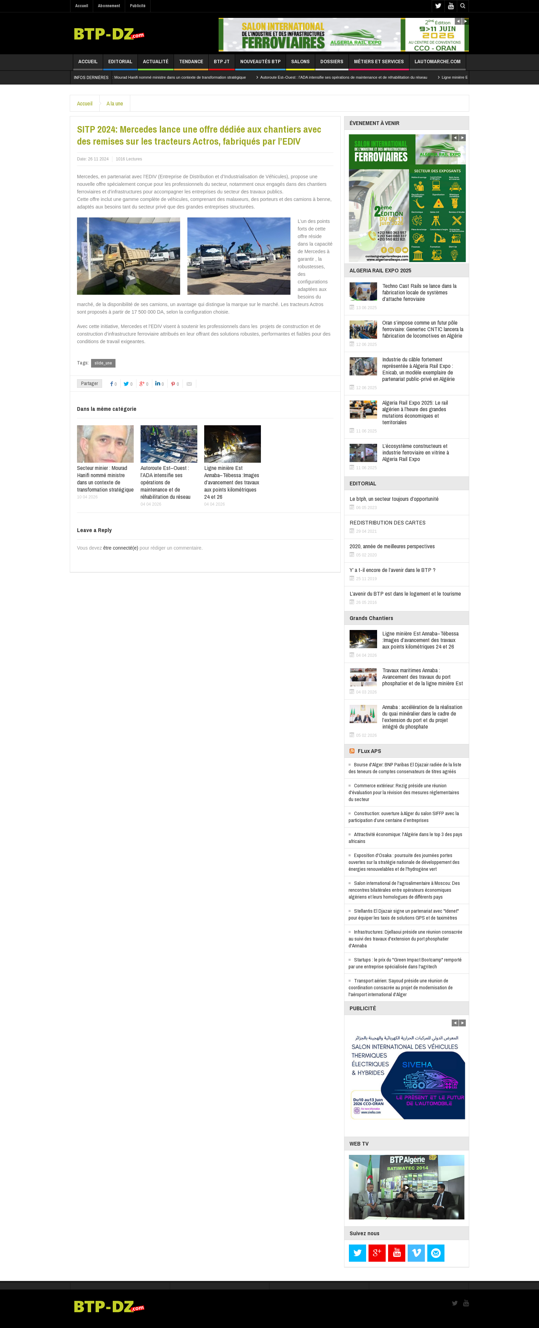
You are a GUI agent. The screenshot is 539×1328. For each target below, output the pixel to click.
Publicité (137, 6)
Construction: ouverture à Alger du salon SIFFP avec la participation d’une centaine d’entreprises (404, 817)
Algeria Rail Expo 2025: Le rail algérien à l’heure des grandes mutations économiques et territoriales (415, 412)
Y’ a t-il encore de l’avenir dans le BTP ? (393, 569)
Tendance (191, 64)
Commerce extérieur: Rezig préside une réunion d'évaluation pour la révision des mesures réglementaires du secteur (404, 792)
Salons (300, 64)
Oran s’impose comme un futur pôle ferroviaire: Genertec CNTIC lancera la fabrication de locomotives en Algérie (422, 329)
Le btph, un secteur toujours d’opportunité (394, 498)
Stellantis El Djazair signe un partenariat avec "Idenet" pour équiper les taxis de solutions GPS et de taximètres (404, 914)
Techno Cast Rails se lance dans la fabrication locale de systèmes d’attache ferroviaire (419, 292)
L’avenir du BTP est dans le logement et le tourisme (405, 593)
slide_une (103, 363)
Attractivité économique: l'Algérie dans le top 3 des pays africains (405, 838)
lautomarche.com (437, 64)
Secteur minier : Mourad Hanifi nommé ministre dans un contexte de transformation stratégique (177, 77)
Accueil (81, 6)
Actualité (156, 64)
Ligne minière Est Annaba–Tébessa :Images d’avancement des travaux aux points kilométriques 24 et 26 (231, 482)
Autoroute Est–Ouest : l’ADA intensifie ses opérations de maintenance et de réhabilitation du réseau (354, 77)
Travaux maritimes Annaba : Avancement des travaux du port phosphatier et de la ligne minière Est (422, 676)
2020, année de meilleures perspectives (392, 546)
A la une (115, 103)
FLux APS (369, 751)
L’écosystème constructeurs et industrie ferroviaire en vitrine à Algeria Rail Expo (415, 452)
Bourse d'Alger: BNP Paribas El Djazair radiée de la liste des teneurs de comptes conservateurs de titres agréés (405, 768)
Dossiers (332, 64)
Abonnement (109, 6)
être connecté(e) (120, 548)
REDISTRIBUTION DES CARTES (388, 522)
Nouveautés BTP (260, 64)
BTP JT (222, 64)
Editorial (120, 64)
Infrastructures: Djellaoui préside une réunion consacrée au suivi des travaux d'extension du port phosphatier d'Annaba (405, 938)
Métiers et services (379, 64)
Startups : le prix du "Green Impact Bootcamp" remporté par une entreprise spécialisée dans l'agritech (405, 963)
